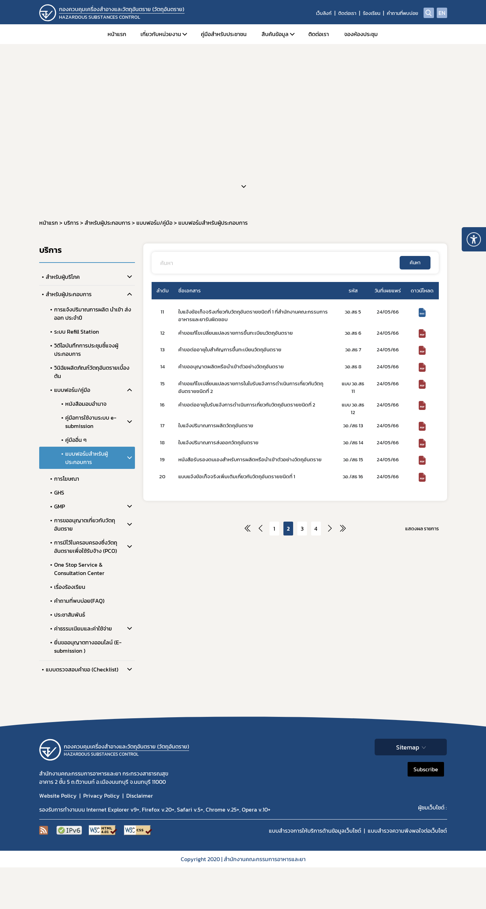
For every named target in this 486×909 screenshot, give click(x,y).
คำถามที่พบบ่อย (402, 13)
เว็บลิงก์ (324, 13)
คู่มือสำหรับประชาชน (224, 34)
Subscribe (425, 769)
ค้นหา (415, 262)
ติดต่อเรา (347, 13)
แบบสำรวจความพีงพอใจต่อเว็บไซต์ (407, 830)
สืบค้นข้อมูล (275, 34)
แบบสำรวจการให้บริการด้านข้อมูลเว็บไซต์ (315, 830)
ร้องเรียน (371, 13)
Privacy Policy (101, 795)
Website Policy (58, 795)
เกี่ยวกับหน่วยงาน (160, 34)
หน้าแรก (117, 34)
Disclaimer (139, 795)
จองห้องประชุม (361, 34)
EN (441, 13)
